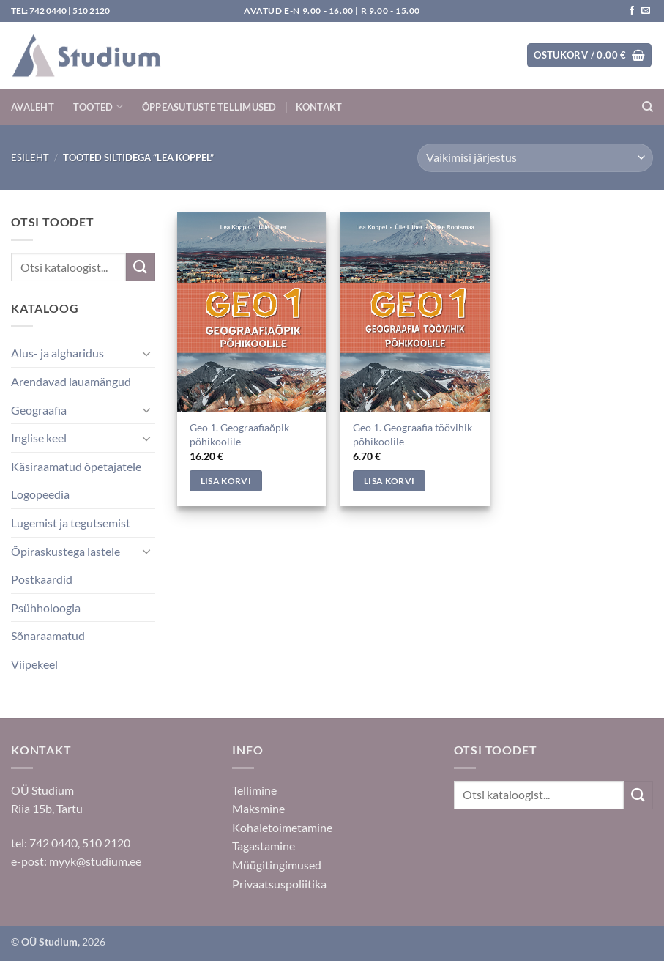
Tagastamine (263, 846)
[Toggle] (146, 353)
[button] (589, 55)
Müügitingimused (276, 865)
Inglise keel (39, 438)
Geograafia (39, 410)
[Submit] (140, 267)
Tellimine (254, 790)
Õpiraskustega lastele (65, 551)
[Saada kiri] (645, 11)
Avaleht (32, 107)
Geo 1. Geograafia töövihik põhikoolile (412, 434)
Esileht (30, 157)
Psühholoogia (46, 608)
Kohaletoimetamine (282, 827)
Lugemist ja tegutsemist (70, 523)
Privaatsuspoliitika (279, 884)
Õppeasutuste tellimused (209, 107)
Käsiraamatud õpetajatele (76, 466)
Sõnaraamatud (48, 635)
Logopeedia (40, 494)
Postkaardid (41, 579)
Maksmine (258, 808)
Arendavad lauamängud (71, 381)
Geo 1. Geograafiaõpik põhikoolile (239, 434)
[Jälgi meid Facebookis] (631, 11)
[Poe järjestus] (535, 158)
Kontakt (319, 107)
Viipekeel (34, 664)
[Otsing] (647, 107)
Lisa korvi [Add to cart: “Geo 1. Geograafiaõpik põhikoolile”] (226, 481)
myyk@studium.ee (95, 861)
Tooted (98, 107)
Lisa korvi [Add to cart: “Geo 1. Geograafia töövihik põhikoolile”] (389, 481)
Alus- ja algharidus (57, 353)
